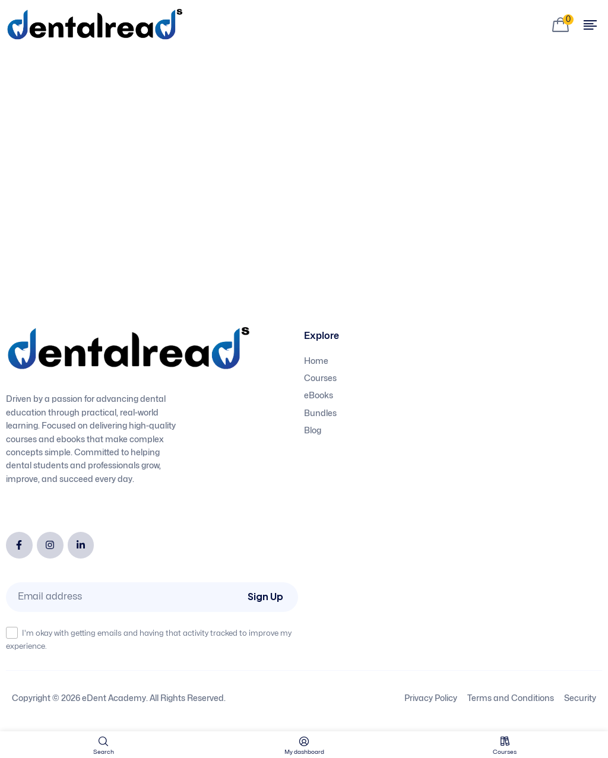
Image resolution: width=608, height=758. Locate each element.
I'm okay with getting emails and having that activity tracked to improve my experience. (149, 638)
